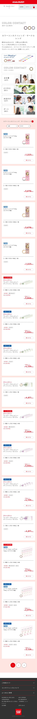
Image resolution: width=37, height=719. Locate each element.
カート (34, 6)
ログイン (28, 6)
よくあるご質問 (7, 692)
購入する (28, 160)
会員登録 (21, 6)
